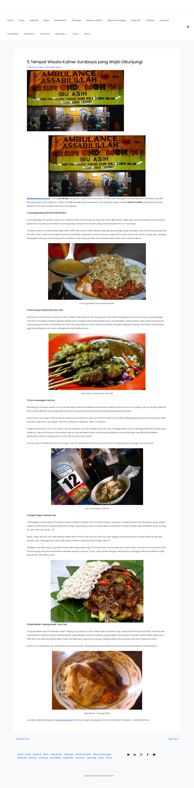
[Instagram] (146, 755)
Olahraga (68, 754)
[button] (46, 34)
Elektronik (21, 758)
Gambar (32, 758)
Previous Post (22, 739)
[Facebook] (156, 755)
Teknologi (92, 758)
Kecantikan (55, 758)
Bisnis (45, 754)
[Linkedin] (137, 755)
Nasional (36, 754)
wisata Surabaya (64, 720)
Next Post (174, 739)
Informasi (43, 758)
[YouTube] (165, 755)
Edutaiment (56, 754)
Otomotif (80, 758)
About (110, 758)
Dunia (27, 754)
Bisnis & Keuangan (103, 754)
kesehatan (68, 758)
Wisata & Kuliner (36, 67)
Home (20, 754)
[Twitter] (128, 755)
